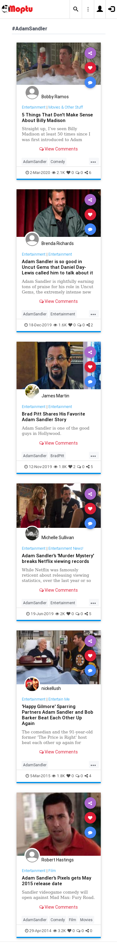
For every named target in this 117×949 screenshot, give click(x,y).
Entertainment (34, 107)
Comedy (58, 161)
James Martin (55, 396)
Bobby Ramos (55, 96)
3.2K (59, 930)
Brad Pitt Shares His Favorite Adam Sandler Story (53, 416)
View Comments (58, 149)
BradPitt (57, 455)
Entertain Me (59, 699)
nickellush (51, 688)
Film (52, 870)
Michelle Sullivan (57, 537)
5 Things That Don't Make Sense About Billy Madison (57, 117)
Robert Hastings (57, 860)
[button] (75, 9)
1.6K (60, 325)
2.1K (58, 172)
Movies (86, 919)
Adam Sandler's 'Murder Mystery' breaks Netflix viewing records (58, 558)
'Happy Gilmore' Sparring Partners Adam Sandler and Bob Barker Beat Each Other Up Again (57, 714)
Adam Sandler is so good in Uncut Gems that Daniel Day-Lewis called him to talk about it (57, 267)
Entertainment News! (65, 548)
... (93, 161)
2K (60, 613)
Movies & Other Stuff (65, 107)
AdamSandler (34, 161)
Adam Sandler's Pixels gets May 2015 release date (56, 880)
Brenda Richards (57, 243)
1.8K (60, 466)
